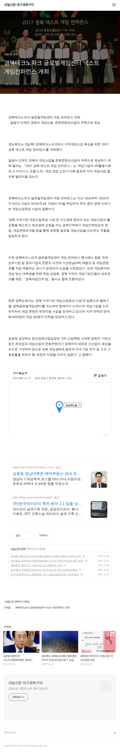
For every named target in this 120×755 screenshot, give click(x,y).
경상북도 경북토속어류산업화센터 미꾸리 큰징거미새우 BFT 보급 (47, 560)
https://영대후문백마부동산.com (33, 467)
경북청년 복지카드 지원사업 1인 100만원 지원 (36, 565)
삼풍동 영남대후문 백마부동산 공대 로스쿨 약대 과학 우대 (46, 474)
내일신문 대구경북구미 (19, 5)
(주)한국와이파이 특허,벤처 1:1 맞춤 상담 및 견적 (47, 504)
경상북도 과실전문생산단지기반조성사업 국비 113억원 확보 (44, 569)
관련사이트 (10, 732)
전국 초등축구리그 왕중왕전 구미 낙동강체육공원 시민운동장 (45, 574)
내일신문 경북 (18, 548)
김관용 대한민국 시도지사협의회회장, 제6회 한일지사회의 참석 (46, 556)
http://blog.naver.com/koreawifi (32, 497)
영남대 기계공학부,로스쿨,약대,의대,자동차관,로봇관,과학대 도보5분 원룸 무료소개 (47, 481)
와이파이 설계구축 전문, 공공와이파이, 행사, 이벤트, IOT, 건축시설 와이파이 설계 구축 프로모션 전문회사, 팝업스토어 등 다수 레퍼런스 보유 (47, 511)
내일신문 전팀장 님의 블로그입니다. (28, 688)
